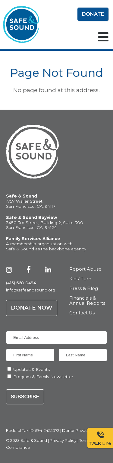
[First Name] (30, 355)
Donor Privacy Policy (82, 430)
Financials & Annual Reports (87, 301)
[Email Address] (56, 337)
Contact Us (82, 313)
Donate (93, 14)
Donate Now (31, 307)
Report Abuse (85, 269)
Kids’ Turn (80, 278)
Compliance (18, 447)
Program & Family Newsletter (43, 376)
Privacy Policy (63, 440)
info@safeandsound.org (30, 290)
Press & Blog (83, 288)
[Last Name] (83, 355)
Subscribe (25, 396)
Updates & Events (31, 369)
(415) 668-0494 (21, 282)
